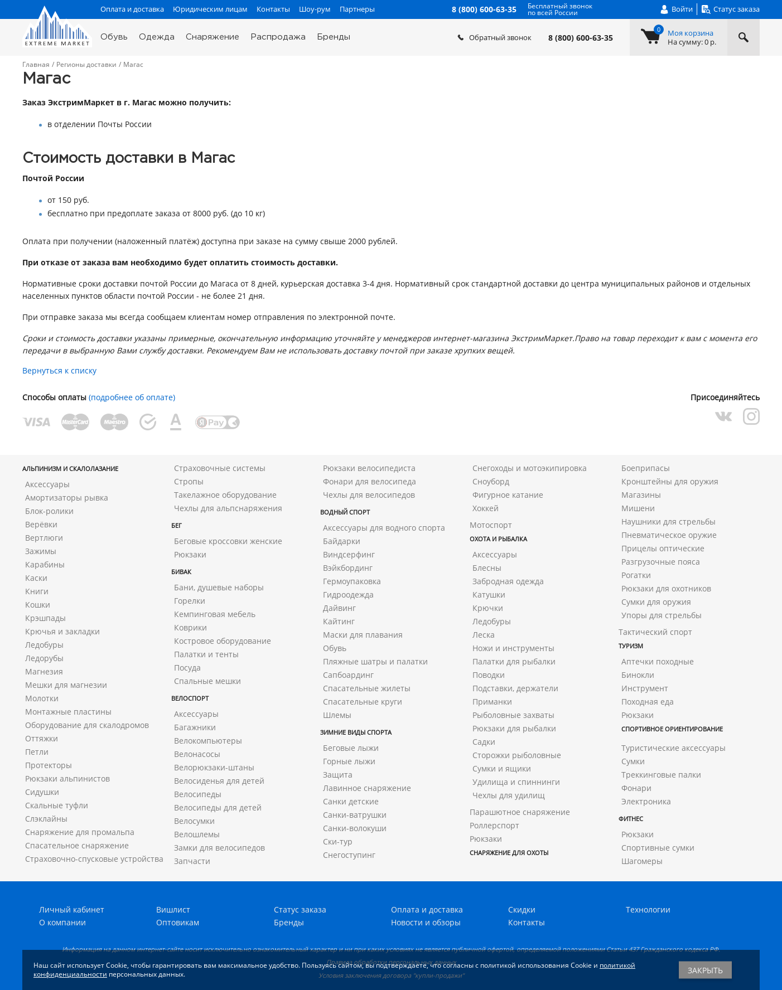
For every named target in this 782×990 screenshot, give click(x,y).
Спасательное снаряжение (77, 845)
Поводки (488, 674)
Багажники (195, 727)
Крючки (487, 608)
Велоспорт (190, 698)
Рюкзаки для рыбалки (514, 728)
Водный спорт (345, 512)
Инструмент (644, 688)
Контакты (273, 9)
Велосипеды (197, 794)
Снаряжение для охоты (509, 852)
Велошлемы (197, 834)
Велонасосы (197, 754)
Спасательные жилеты (367, 688)
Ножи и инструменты (513, 648)
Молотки (42, 698)
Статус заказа (300, 909)
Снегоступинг (349, 855)
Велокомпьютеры (208, 740)
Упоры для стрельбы (661, 615)
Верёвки (41, 524)
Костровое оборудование (222, 640)
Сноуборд (490, 481)
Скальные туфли (56, 805)
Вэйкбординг (348, 567)
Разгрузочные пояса (660, 561)
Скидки (521, 909)
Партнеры (357, 9)
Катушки (488, 594)
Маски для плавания (363, 634)
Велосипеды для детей (218, 807)
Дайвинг (339, 608)
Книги (37, 591)
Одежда (157, 37)
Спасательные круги (362, 701)
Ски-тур (338, 841)
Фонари (636, 788)
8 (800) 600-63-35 (580, 38)
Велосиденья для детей (219, 780)
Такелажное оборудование (225, 494)
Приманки (492, 701)
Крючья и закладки (62, 631)
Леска (483, 634)
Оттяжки (41, 738)
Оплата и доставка (132, 9)
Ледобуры (44, 644)
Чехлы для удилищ (508, 795)
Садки (483, 741)
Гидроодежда (348, 594)
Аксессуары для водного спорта (384, 527)
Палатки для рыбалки (514, 661)
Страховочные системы (220, 468)
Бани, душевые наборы (219, 587)
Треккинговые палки (661, 774)
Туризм (631, 646)
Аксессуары (47, 484)
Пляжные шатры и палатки (375, 661)
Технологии (648, 909)
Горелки (189, 600)
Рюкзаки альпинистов (67, 778)
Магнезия (44, 671)
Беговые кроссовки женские (228, 541)
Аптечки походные (657, 661)
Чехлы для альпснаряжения (228, 508)
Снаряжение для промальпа (79, 832)
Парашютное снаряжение (520, 812)
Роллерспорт (494, 825)
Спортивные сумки (657, 847)
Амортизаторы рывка (66, 497)
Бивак (181, 571)
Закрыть (705, 970)
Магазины (641, 494)
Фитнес (631, 818)
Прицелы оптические (662, 548)
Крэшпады (45, 618)
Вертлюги (44, 537)
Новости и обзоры (426, 922)
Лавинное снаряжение (367, 788)
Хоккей (485, 508)
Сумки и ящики (501, 768)
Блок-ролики (49, 511)
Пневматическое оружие (669, 535)
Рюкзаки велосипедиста (369, 468)
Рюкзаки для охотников (666, 588)
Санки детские (351, 801)
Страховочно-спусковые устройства (94, 858)
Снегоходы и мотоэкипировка (529, 468)
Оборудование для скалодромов (87, 725)
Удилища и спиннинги (516, 782)
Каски (36, 577)
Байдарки (341, 541)
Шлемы (337, 715)
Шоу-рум (315, 9)
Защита (338, 774)
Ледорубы (44, 658)
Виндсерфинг (349, 554)
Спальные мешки (207, 681)
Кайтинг (339, 621)
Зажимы (40, 551)
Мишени (638, 508)
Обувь (114, 37)
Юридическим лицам (210, 9)
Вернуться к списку (59, 370)
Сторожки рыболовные (516, 755)
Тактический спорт (655, 632)
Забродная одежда (508, 581)
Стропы (189, 481)
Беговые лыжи (351, 747)
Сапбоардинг (348, 674)
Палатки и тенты (206, 654)
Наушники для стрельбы (668, 521)
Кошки (37, 604)
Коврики (190, 627)
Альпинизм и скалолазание (70, 468)
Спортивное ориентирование (672, 729)
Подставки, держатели (515, 688)
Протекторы (48, 765)
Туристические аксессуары (673, 747)
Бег (176, 525)
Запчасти (192, 861)
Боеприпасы (645, 468)
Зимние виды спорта (356, 732)
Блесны (486, 567)
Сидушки (42, 792)
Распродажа (278, 37)
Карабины (45, 564)
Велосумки (194, 821)
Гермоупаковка (352, 581)
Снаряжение (212, 37)
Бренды (333, 37)
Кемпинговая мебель (214, 614)
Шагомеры (642, 861)
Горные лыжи (349, 761)
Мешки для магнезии (66, 685)
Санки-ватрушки (355, 814)
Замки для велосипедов (219, 847)
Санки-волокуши (355, 828)
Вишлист (173, 909)
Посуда (187, 667)
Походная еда (647, 701)
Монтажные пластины (68, 711)
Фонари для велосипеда (369, 481)
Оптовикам (177, 922)
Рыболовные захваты (513, 715)
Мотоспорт (491, 525)
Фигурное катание (507, 494)
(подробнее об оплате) (132, 397)
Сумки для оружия (656, 601)
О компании (62, 922)
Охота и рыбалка (498, 539)
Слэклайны (46, 818)
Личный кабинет (71, 909)
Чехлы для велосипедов (369, 494)
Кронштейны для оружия (669, 481)
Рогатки (636, 575)
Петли (37, 751)
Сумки (633, 761)
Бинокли (637, 674)
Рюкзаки (190, 554)
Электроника (646, 801)
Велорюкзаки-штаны (214, 767)
